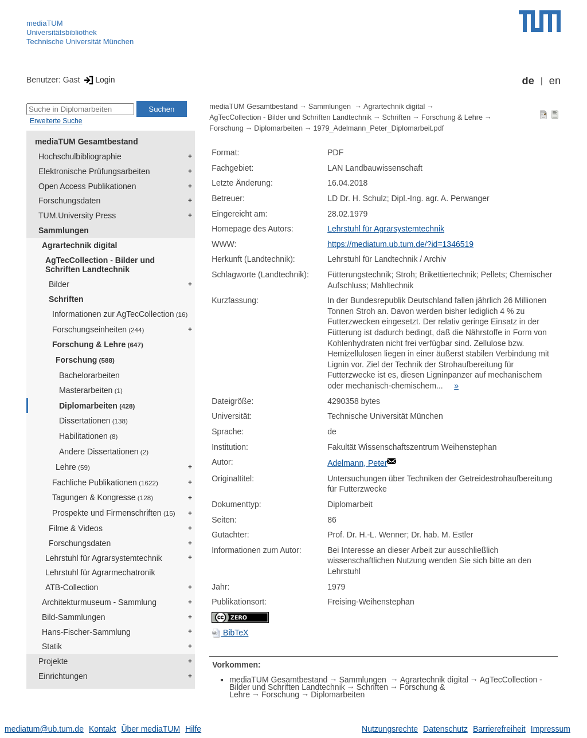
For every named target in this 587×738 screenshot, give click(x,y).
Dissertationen (93, 420)
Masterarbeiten (91, 390)
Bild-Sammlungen (73, 617)
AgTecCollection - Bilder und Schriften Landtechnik (100, 265)
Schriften (66, 299)
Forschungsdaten (69, 200)
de (528, 81)
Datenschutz (445, 728)
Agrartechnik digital (79, 245)
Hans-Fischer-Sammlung (86, 632)
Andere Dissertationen (103, 451)
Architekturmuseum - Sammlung (99, 602)
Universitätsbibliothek (61, 32)
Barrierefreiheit (499, 728)
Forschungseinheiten (98, 329)
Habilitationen (88, 436)
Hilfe (193, 728)
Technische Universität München (80, 41)
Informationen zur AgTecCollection (119, 314)
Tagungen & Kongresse (102, 497)
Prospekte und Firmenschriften (113, 512)
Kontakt (102, 728)
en (555, 81)
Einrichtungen (63, 676)
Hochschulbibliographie (80, 156)
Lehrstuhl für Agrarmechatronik (100, 572)
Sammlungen (63, 230)
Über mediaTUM (150, 728)
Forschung (85, 359)
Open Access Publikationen (87, 186)
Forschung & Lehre (97, 344)
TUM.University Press (77, 215)
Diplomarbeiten (97, 405)
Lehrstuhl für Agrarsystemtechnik (103, 558)
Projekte (53, 661)
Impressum (550, 728)
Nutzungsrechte (390, 728)
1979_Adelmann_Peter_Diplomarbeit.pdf (379, 128)
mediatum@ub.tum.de (44, 728)
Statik (52, 646)
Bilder (59, 284)
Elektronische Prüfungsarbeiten (94, 171)
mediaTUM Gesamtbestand (86, 141)
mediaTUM (44, 23)
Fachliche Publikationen (105, 482)
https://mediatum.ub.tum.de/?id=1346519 (400, 244)
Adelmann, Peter (357, 463)
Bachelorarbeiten (89, 375)
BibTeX (230, 632)
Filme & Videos (76, 528)
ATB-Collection (71, 587)
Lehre (73, 467)
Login (98, 79)
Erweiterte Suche (56, 121)
